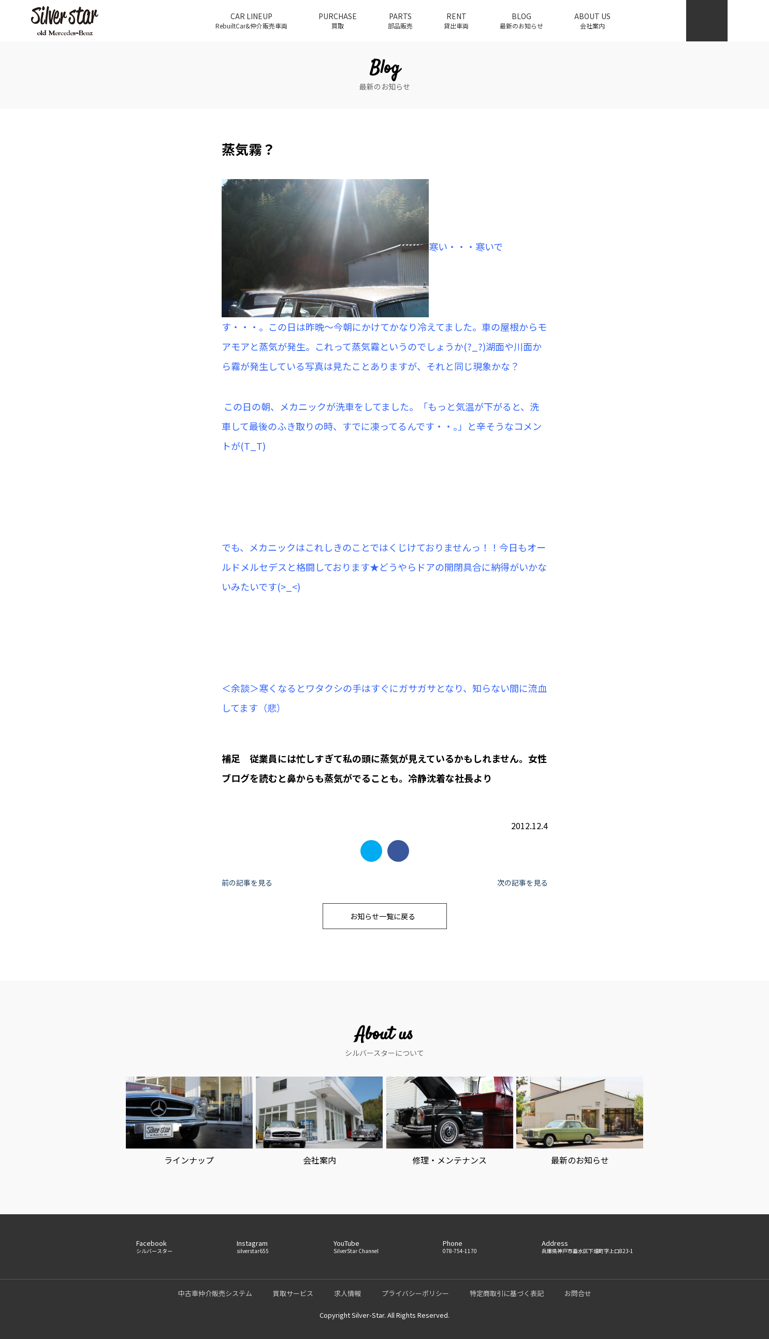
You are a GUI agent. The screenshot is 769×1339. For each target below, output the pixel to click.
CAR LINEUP (251, 21)
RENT (456, 21)
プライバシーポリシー (415, 1293)
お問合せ (577, 1293)
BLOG (521, 21)
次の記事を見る (522, 882)
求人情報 (347, 1293)
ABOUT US (592, 21)
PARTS (400, 21)
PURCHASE (337, 21)
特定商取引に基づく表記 (507, 1293)
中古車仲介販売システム (215, 1293)
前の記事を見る (247, 882)
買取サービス (293, 1293)
